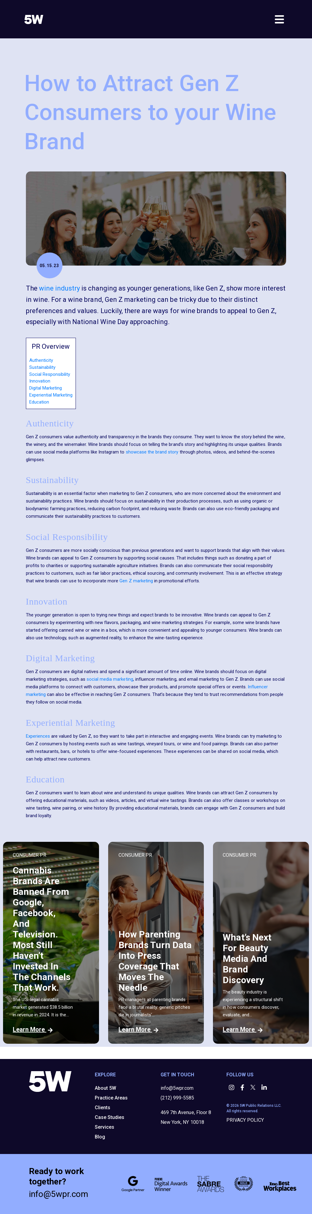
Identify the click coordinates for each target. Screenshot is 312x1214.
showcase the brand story (152, 452)
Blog (100, 1137)
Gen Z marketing (136, 581)
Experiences (38, 736)
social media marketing (110, 679)
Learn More (33, 1029)
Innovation (39, 381)
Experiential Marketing (51, 395)
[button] (232, 1088)
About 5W (105, 1088)
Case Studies (109, 1117)
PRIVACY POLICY (245, 1120)
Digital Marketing (45, 388)
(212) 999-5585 (177, 1098)
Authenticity (41, 360)
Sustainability (42, 367)
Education (39, 402)
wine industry (59, 288)
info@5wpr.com (177, 1088)
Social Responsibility (49, 374)
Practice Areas (111, 1098)
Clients (102, 1107)
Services (104, 1127)
